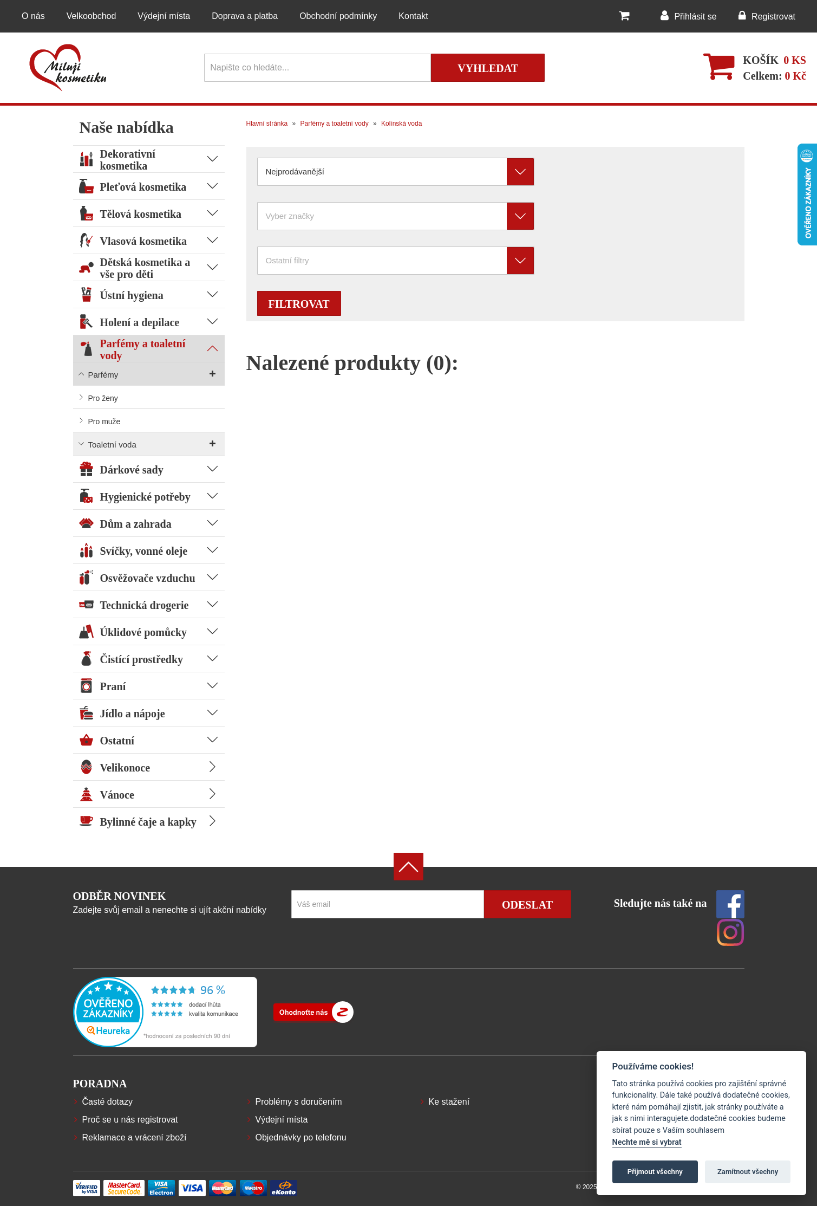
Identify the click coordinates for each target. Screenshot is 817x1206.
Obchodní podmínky (338, 16)
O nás (33, 16)
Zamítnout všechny (747, 1172)
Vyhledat (487, 68)
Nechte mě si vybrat (647, 1142)
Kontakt (413, 16)
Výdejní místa (164, 16)
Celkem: (774, 76)
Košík (761, 60)
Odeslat (527, 905)
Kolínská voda (401, 123)
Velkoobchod (91, 16)
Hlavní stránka (267, 123)
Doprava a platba (245, 16)
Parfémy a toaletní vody (333, 123)
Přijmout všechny (655, 1172)
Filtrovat (299, 304)
